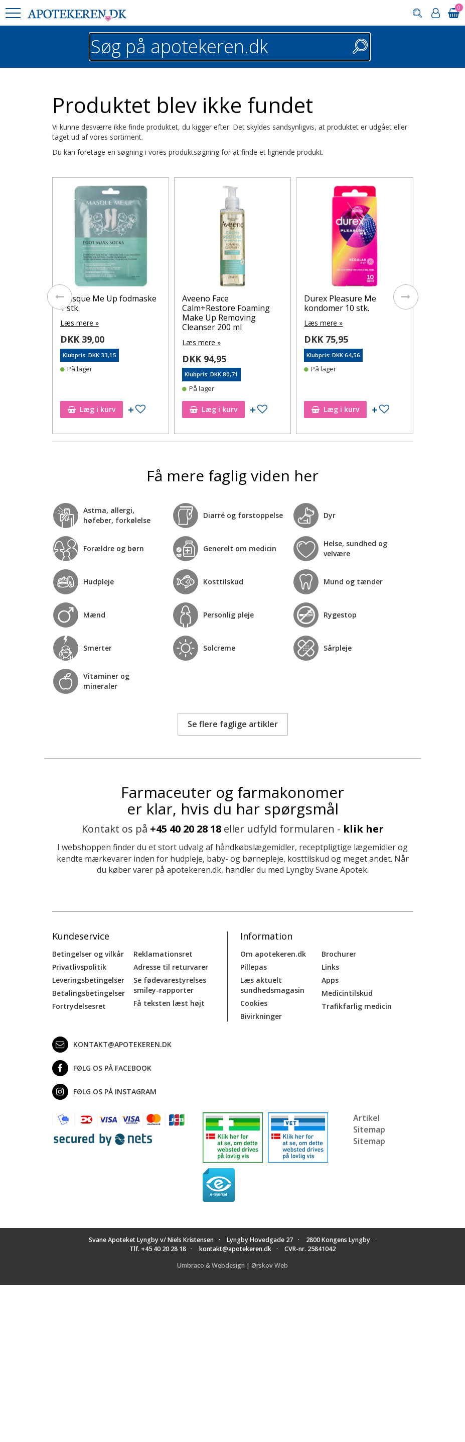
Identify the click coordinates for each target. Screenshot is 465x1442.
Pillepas (253, 967)
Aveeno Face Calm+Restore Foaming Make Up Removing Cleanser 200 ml (226, 313)
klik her (363, 829)
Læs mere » (79, 323)
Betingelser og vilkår (88, 954)
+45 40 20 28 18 (185, 829)
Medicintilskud (347, 993)
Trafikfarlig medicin (357, 1006)
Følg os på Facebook (101, 1068)
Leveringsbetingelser (88, 980)
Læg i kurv (91, 409)
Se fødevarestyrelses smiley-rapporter (169, 985)
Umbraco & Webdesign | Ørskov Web (232, 1265)
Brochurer (339, 954)
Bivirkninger (261, 1016)
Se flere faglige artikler (233, 724)
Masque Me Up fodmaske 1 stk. (108, 303)
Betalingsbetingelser (88, 993)
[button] (12, 13)
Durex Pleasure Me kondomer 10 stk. (340, 303)
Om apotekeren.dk (273, 954)
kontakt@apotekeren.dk (112, 1045)
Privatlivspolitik (79, 967)
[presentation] (59, 297)
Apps (330, 980)
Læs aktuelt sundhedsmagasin (272, 985)
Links (330, 967)
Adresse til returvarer (170, 967)
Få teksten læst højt (169, 1003)
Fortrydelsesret (79, 1006)
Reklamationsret (163, 954)
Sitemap (369, 1141)
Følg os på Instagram (104, 1092)
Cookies (253, 1003)
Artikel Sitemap (369, 1123)
